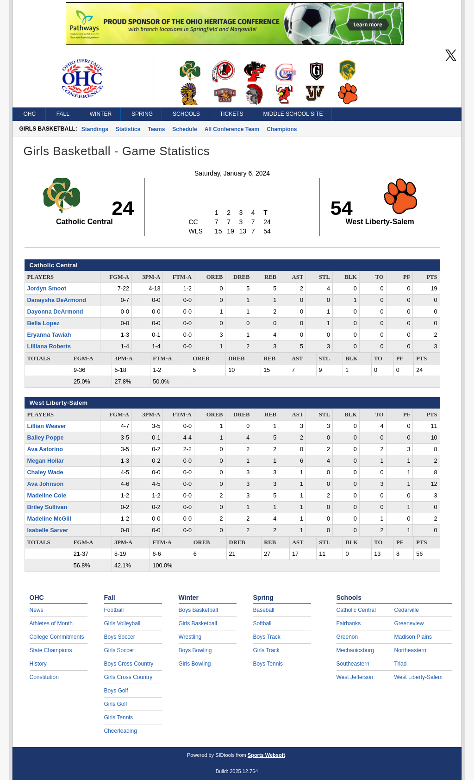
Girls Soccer (119, 650)
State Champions (51, 650)
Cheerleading (120, 731)
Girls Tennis (118, 717)
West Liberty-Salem (418, 677)
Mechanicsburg (355, 650)
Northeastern (410, 650)
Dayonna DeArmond (55, 311)
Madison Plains (413, 637)
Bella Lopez (43, 323)
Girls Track (266, 650)
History (38, 663)
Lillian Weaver (46, 426)
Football (114, 610)
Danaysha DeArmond (56, 300)
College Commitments (57, 637)
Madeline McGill (49, 519)
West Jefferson (355, 677)
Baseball (263, 610)
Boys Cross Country (129, 663)
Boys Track (267, 637)
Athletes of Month (51, 623)
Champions (282, 129)
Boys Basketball (198, 610)
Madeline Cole (47, 495)
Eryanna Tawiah (49, 335)
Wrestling (190, 637)
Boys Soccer (119, 637)
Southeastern (353, 663)
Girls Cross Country (128, 677)
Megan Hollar (45, 461)
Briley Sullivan (47, 507)
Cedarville (406, 610)
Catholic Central (356, 610)
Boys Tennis (268, 663)
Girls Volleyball (122, 623)
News (37, 610)
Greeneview (409, 623)
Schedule (184, 129)
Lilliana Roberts (49, 346)
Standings (94, 129)
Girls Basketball (198, 623)
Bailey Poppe (45, 437)
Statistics (128, 129)
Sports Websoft (266, 755)
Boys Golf (116, 690)
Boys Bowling (195, 650)
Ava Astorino (45, 449)
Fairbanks (349, 623)
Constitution (44, 677)
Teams (156, 129)
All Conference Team (232, 129)
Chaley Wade (45, 472)
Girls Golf (115, 704)
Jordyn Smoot (47, 288)
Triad (400, 663)
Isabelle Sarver (48, 530)
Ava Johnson (45, 484)
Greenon (347, 637)
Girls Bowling (195, 663)
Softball (262, 623)
